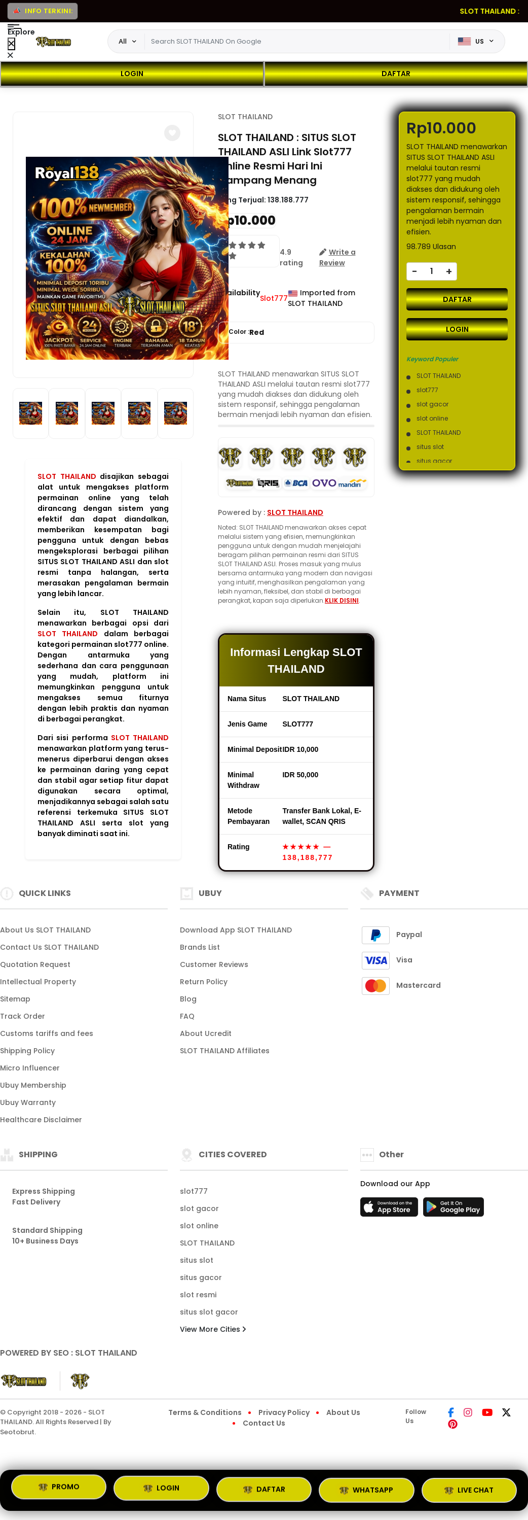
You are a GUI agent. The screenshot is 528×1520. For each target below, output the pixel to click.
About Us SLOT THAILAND (45, 930)
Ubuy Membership (33, 1085)
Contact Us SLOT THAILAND (49, 947)
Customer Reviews (214, 964)
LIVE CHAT (469, 1490)
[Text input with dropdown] (296, 41)
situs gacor (201, 1277)
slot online (199, 1226)
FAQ (187, 1016)
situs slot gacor (209, 1312)
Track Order (22, 1016)
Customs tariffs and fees (46, 1033)
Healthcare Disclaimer (41, 1120)
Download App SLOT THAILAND (236, 930)
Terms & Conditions (205, 1412)
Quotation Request (35, 964)
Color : (246, 332)
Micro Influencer (30, 1068)
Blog (188, 999)
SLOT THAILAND (66, 476)
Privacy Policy (284, 1412)
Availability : (239, 298)
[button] (172, 133)
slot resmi (198, 1295)
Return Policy (204, 982)
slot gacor (199, 1208)
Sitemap (15, 999)
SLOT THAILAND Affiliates (225, 1051)
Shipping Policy (27, 1051)
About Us (343, 1412)
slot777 (194, 1191)
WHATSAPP (366, 1490)
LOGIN (132, 73)
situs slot (196, 1260)
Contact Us (264, 1423)
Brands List (200, 947)
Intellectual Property (38, 982)
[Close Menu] (11, 44)
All (123, 41)
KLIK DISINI (342, 600)
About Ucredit (206, 1033)
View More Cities (213, 1329)
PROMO (59, 1488)
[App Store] (390, 1210)
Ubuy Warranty (28, 1102)
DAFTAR (396, 73)
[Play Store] (453, 1210)
